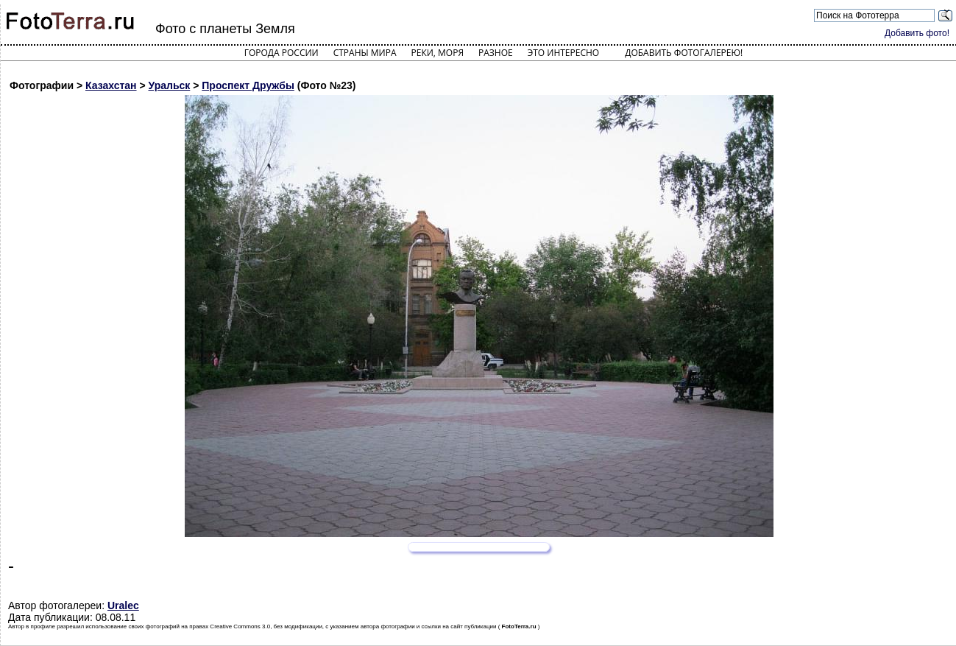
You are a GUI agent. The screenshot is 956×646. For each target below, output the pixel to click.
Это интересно (564, 52)
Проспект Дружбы (248, 85)
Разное (495, 52)
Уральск (170, 85)
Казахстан (111, 85)
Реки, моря (437, 52)
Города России (281, 52)
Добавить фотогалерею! (684, 52)
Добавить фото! (917, 33)
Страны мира (365, 52)
